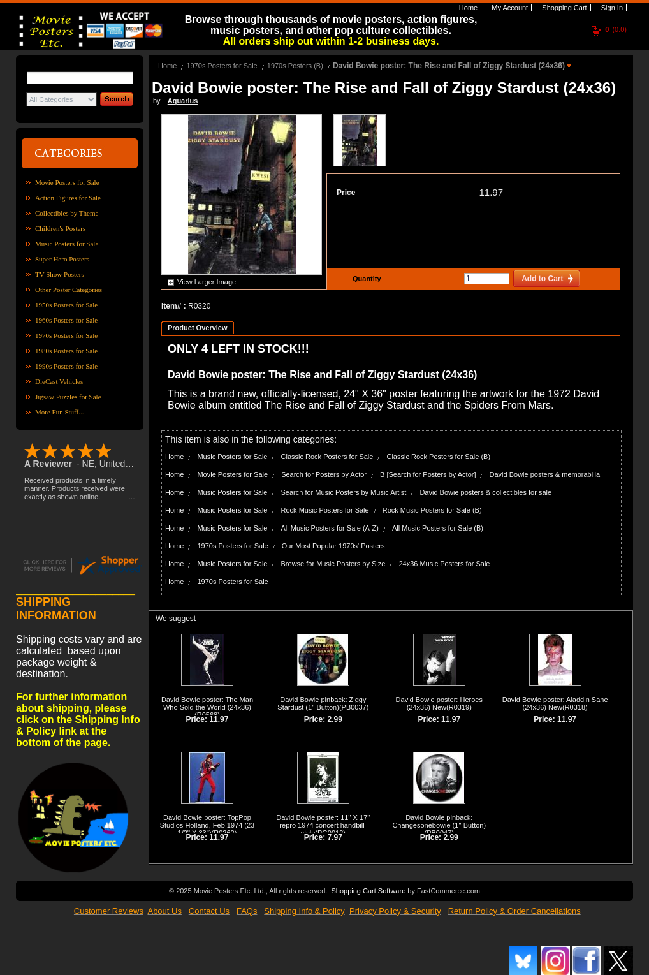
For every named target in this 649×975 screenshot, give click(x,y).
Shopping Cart (563, 7)
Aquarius (183, 101)
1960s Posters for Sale (66, 320)
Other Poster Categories (68, 289)
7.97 (335, 837)
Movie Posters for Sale (67, 182)
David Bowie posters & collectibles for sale (485, 492)
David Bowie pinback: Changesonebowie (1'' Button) (439, 821)
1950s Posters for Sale (66, 305)
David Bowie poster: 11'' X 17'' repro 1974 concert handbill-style (323, 825)
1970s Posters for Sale (66, 335)
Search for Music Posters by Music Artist (344, 492)
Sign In (611, 7)
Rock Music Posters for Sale (325, 510)
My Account (509, 7)
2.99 (335, 719)
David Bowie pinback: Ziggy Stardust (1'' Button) (321, 703)
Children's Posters (60, 228)
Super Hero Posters (62, 259)
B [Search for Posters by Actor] (428, 474)
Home (467, 7)
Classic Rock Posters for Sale (327, 456)
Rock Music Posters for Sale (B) (432, 510)
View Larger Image (206, 282)
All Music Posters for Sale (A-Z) (330, 528)
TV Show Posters (59, 274)
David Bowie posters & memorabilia (545, 474)
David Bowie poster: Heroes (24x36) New (439, 703)
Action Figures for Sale (68, 198)
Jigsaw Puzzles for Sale (68, 396)
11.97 (491, 192)
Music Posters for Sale (66, 243)
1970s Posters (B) (295, 66)
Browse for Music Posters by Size (333, 564)
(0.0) (616, 29)
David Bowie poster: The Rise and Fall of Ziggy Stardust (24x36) (450, 65)
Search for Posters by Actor (324, 474)
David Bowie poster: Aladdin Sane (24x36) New (555, 703)
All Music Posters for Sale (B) (437, 528)
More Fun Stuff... (59, 412)
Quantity (365, 278)
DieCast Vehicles (59, 381)
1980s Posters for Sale (66, 351)
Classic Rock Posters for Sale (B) (438, 456)
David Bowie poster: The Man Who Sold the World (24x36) (207, 703)
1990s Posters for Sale (66, 366)
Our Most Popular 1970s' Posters (333, 546)
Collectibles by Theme (66, 213)
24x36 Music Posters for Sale (444, 564)
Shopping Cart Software (368, 889)
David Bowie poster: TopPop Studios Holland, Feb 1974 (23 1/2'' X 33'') (207, 825)
